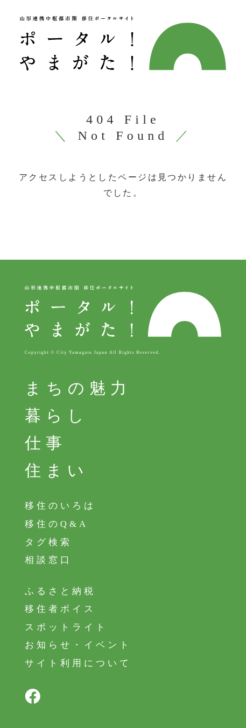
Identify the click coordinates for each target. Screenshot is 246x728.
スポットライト (66, 627)
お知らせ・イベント (78, 645)
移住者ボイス (60, 609)
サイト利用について (78, 663)
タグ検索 (48, 542)
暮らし (57, 415)
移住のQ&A (57, 524)
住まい (57, 470)
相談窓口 (48, 560)
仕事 (46, 443)
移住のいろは (60, 506)
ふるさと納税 (60, 591)
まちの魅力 (78, 388)
